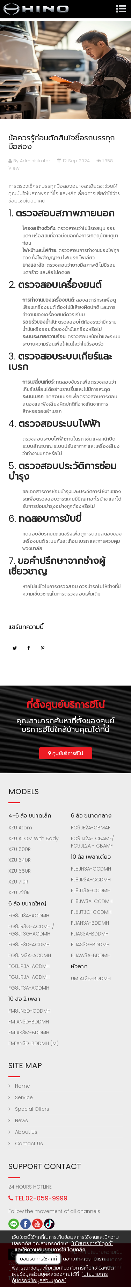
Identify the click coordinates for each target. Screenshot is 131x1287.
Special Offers (28, 1108)
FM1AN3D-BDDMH (28, 1021)
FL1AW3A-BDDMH (90, 955)
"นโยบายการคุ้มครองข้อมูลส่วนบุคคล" (60, 1277)
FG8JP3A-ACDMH (29, 966)
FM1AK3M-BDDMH (28, 1032)
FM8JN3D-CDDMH (29, 1010)
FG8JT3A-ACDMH (28, 987)
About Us (22, 1132)
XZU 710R (18, 881)
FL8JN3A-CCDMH (91, 868)
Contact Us (25, 1143)
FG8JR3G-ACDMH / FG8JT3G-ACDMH (31, 930)
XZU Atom (20, 827)
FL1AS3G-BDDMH (90, 944)
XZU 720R (19, 892)
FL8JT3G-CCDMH (91, 912)
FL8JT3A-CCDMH (90, 890)
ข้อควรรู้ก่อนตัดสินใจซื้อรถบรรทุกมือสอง (61, 142)
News (18, 1120)
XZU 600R (19, 849)
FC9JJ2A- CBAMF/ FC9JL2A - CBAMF (92, 842)
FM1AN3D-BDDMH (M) (33, 1043)
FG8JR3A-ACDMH (29, 977)
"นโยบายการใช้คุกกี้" (92, 1243)
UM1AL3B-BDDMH (91, 978)
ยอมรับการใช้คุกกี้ (38, 1258)
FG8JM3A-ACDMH (29, 955)
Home (19, 1085)
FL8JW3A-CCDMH (91, 901)
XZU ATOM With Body (33, 838)
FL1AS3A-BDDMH (90, 933)
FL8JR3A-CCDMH (91, 879)
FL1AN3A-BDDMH (90, 922)
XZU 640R (19, 860)
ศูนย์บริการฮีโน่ (65, 753)
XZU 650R (19, 870)
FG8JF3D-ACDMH (29, 944)
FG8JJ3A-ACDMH (28, 915)
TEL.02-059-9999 (37, 1198)
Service (20, 1097)
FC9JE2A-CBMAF (90, 827)
